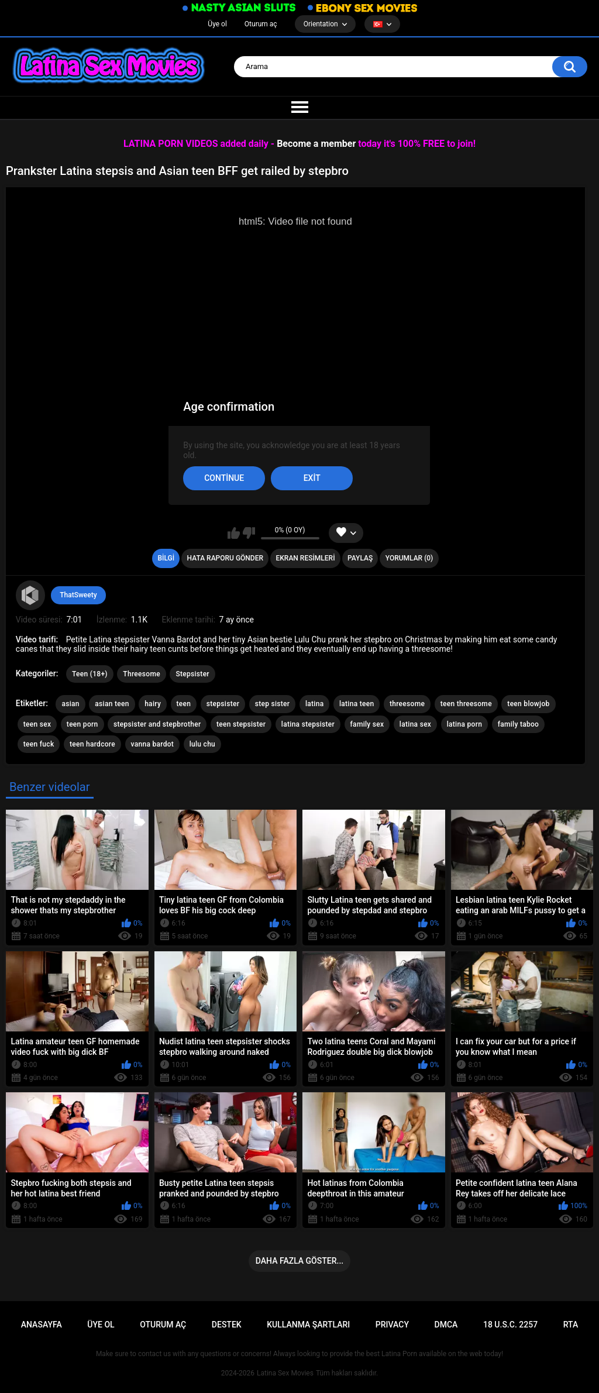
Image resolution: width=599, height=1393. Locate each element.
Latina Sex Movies (285, 1373)
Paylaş (360, 558)
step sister (272, 704)
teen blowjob (528, 704)
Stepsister (192, 674)
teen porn (82, 724)
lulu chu (202, 744)
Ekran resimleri (305, 558)
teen (184, 704)
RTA (571, 1324)
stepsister (222, 704)
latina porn (465, 724)
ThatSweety (78, 595)
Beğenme (249, 533)
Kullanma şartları (308, 1324)
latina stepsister (308, 724)
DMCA (446, 1324)
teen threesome (466, 704)
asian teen (112, 704)
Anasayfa (41, 1324)
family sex (367, 724)
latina (314, 704)
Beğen (234, 533)
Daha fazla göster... (299, 1260)
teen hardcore (92, 744)
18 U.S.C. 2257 (510, 1324)
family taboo (518, 724)
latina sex (415, 724)
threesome (407, 704)
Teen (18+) (90, 674)
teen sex (37, 724)
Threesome (141, 674)
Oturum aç (261, 24)
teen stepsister (241, 724)
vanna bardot (152, 744)
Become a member (316, 143)
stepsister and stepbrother (157, 724)
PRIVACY (392, 1324)
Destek (227, 1324)
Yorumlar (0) (409, 558)
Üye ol (217, 24)
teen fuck (38, 744)
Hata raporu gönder (225, 558)
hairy (152, 704)
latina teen (356, 704)
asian (70, 704)
